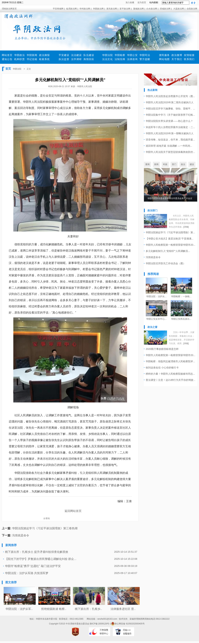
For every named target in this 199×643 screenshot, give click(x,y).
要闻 (147, 164)
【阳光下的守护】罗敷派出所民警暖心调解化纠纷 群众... (40, 558)
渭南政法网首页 (9, 8)
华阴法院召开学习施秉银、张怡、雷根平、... (170, 108)
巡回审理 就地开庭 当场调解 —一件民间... (169, 145)
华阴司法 (144, 55)
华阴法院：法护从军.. (19, 608)
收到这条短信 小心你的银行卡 (162, 367)
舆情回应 (89, 59)
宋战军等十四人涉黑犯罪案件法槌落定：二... (170, 127)
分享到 (46, 518)
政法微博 (176, 55)
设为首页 (142, 2)
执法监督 (64, 59)
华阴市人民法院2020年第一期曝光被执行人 (169, 133)
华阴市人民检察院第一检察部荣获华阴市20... (170, 244)
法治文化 (107, 59)
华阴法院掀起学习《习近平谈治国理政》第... (170, 232)
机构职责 (19, 59)
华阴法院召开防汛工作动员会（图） (165, 263)
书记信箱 (32, 59)
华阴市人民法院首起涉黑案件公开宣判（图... (170, 96)
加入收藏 (130, 2)
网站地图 (164, 59)
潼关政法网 (111, 8)
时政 (165, 164)
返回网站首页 (73, 510)
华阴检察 (120, 55)
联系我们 (189, 59)
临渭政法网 (71, 8)
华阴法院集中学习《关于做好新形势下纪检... (170, 114)
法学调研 (76, 59)
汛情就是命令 (20, 535)
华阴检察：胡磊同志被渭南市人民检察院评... (170, 361)
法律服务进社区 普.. (123, 608)
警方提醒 (144, 59)
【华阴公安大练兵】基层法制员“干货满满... (169, 238)
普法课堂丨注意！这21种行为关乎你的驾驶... (170, 380)
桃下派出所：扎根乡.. (88, 608)
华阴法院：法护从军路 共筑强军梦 (26, 573)
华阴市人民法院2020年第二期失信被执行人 (169, 102)
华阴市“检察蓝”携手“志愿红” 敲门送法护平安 (33, 566)
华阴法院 (107, 55)
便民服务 (164, 55)
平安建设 (64, 55)
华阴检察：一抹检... (181, 296)
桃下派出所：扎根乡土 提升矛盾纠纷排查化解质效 (36, 551)
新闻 (156, 164)
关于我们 (176, 59)
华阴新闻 (32, 55)
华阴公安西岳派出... (181, 319)
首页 (8, 68)
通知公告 (7, 59)
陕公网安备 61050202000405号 (128, 623)
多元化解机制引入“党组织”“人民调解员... (168, 251)
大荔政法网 (178, 8)
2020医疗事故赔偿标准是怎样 (162, 349)
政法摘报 (44, 55)
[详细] (186, 227)
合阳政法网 (192, 8)
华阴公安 (132, 55)
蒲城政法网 (138, 8)
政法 (183, 164)
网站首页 (7, 55)
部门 (174, 164)
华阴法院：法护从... (156, 296)
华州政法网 (84, 8)
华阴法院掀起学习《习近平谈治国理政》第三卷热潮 (44, 528)
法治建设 (76, 55)
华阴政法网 (98, 8)
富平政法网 (125, 8)
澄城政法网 (165, 8)
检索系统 (44, 59)
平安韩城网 (58, 8)
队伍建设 (89, 55)
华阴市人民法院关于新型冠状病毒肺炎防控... (170, 152)
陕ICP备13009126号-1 (100, 623)
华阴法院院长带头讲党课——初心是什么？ (169, 121)
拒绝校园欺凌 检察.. (53, 608)
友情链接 (189, 55)
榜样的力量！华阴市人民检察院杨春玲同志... (170, 373)
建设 (192, 164)
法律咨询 (132, 59)
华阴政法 (19, 55)
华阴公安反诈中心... (156, 319)
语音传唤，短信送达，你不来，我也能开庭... (170, 139)
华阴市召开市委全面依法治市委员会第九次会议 (169, 198)
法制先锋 (120, 59)
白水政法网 (151, 8)
